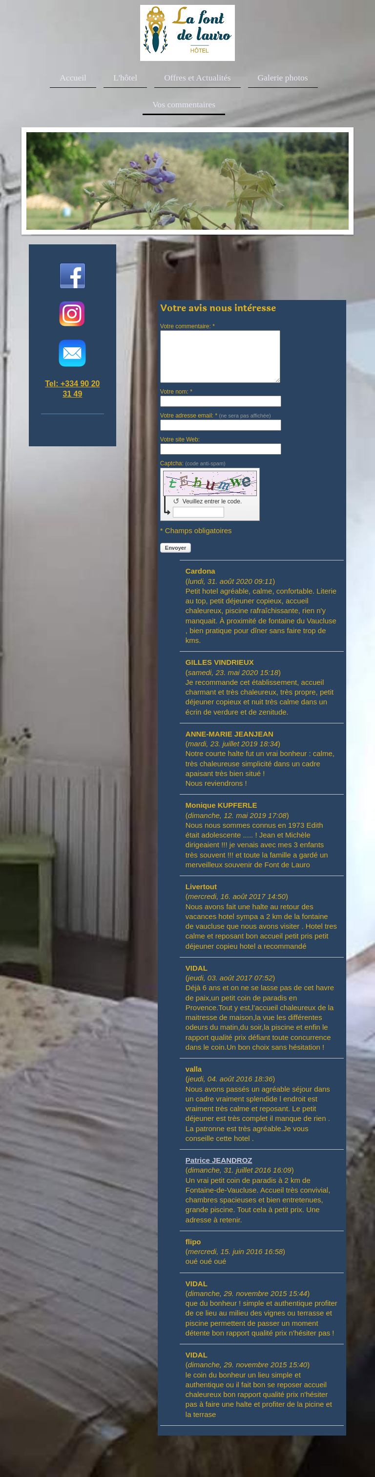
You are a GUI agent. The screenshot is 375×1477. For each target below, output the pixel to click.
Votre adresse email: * (215, 415)
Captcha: (193, 463)
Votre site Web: (180, 439)
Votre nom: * (176, 391)
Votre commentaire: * (187, 326)
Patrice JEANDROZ (219, 1160)
